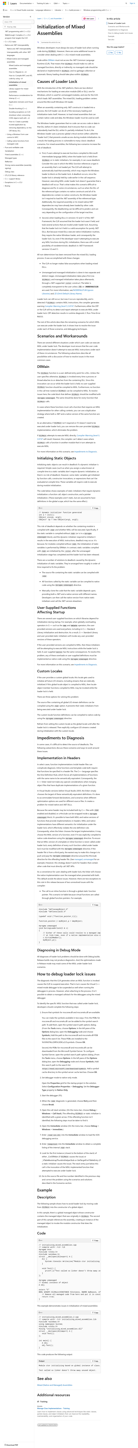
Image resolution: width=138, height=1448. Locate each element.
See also (111, 39)
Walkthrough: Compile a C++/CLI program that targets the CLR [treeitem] (18, 36)
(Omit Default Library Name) (68, 293)
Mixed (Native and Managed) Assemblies (54, 1385)
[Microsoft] (4, 3)
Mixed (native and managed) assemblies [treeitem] (20, 67)
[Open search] (126, 3)
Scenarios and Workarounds (118, 26)
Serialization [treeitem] (9, 151)
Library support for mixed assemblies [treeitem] (18, 90)
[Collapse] (30, 16)
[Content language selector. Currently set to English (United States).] (14, 1444)
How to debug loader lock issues (120, 33)
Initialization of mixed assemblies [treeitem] (17, 83)
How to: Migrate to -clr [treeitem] (18, 72)
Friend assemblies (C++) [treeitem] (14, 154)
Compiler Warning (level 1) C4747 (59, 306)
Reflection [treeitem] (8, 161)
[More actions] (98, 19)
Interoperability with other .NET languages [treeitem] (19, 53)
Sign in (132, 3)
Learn (39, 18)
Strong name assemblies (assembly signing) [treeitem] (18, 166)
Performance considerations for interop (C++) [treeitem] (21, 97)
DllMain (51, 60)
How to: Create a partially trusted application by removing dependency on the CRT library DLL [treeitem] (20, 126)
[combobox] (18, 22)
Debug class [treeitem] (9, 171)
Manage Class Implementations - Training (53, 1408)
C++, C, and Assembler (53, 18)
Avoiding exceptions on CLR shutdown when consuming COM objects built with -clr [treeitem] (19, 115)
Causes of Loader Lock (116, 23)
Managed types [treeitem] (11, 158)
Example (111, 36)
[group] (69, 926)
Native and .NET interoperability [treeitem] (19, 48)
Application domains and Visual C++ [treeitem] (21, 103)
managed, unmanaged (84, 859)
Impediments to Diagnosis (85, 451)
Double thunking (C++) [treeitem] (18, 108)
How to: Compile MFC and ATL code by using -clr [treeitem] (20, 77)
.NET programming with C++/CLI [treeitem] (17, 31)
